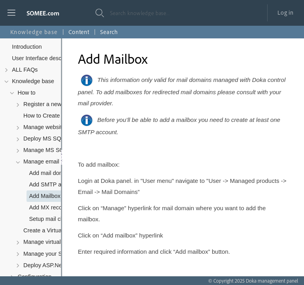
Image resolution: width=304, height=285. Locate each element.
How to (27, 92)
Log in (285, 12)
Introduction (27, 47)
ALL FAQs (25, 69)
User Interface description (44, 58)
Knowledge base (33, 81)
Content (78, 32)
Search (109, 32)
